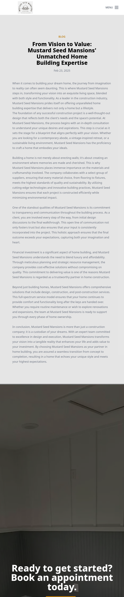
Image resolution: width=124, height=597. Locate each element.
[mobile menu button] (116, 7)
